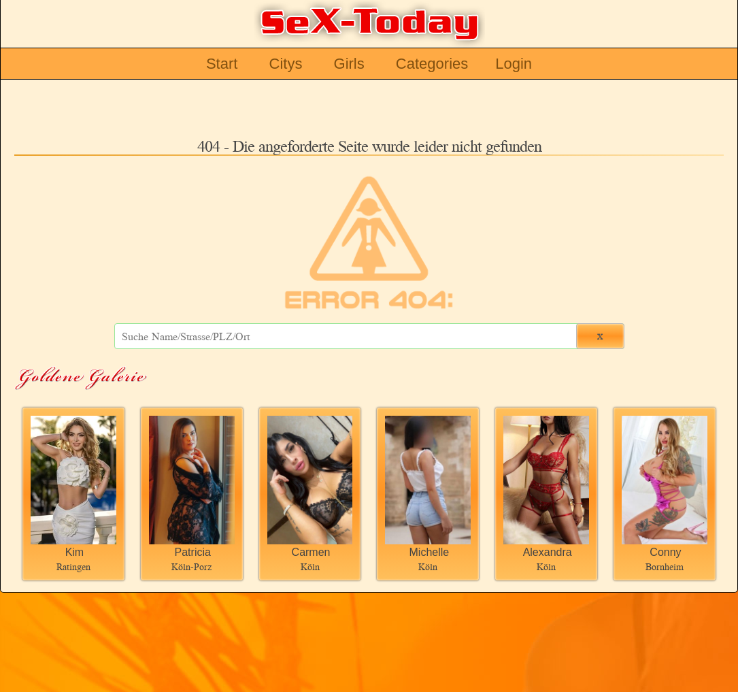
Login (513, 63)
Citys (286, 63)
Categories (432, 63)
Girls (349, 63)
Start (221, 63)
